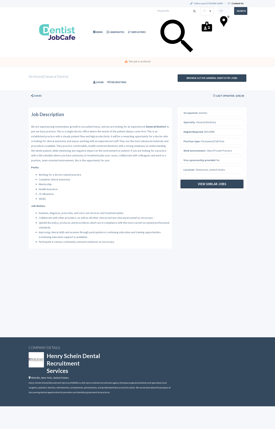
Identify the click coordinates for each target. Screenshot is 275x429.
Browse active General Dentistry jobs (212, 78)
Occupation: (191, 113)
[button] (36, 95)
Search (241, 11)
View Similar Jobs (212, 184)
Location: (189, 169)
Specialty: (190, 122)
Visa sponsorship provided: (200, 160)
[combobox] (207, 11)
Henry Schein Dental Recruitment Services (73, 363)
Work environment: (195, 150)
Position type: (192, 141)
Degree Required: (194, 131)
